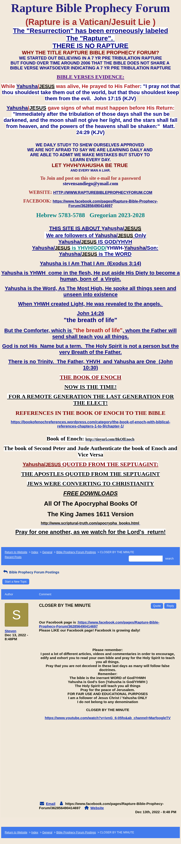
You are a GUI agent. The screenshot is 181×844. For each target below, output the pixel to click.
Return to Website (16, 552)
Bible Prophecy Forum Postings (76, 552)
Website (97, 808)
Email (50, 804)
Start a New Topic (16, 581)
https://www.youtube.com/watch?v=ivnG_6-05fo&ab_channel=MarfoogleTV (108, 718)
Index (34, 552)
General (47, 552)
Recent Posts (13, 557)
